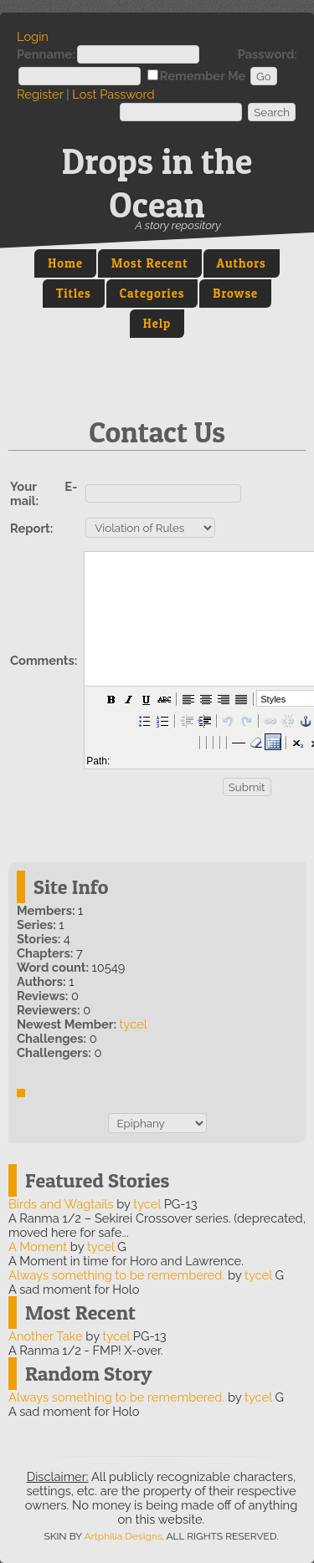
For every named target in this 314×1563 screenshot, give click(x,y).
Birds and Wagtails (60, 1204)
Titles (73, 293)
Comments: (43, 660)
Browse (235, 293)
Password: (267, 54)
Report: (31, 528)
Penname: (46, 54)
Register (40, 94)
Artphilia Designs (123, 1536)
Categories (152, 293)
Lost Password (113, 94)
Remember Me (203, 76)
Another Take (45, 1336)
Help (157, 323)
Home (65, 263)
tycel (133, 1024)
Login (33, 36)
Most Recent (149, 263)
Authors (241, 263)
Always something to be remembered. (116, 1275)
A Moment (37, 1246)
